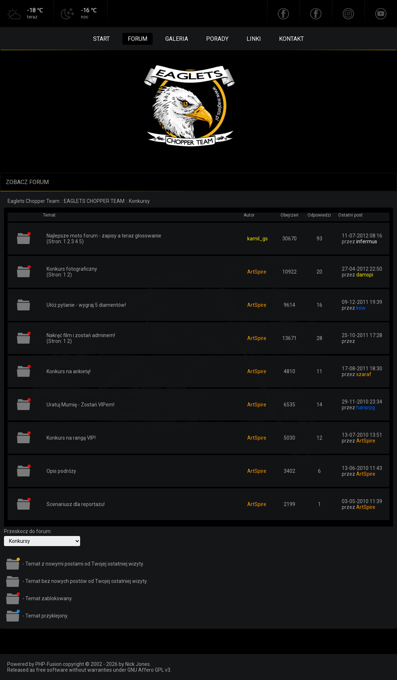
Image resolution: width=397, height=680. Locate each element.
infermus (366, 241)
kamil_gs (257, 238)
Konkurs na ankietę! (69, 371)
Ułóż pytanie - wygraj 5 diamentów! (86, 305)
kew (361, 308)
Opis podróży (61, 471)
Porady (217, 38)
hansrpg (365, 407)
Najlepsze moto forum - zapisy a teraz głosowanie (104, 236)
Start (101, 38)
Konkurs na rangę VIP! (71, 438)
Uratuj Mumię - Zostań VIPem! (80, 404)
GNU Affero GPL (145, 670)
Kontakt (291, 38)
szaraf (363, 374)
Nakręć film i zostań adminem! (81, 335)
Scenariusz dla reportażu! (76, 504)
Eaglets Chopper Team (34, 201)
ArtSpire (256, 272)
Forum (137, 38)
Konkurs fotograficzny (72, 269)
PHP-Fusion (48, 664)
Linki (254, 38)
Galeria (176, 38)
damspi (364, 275)
